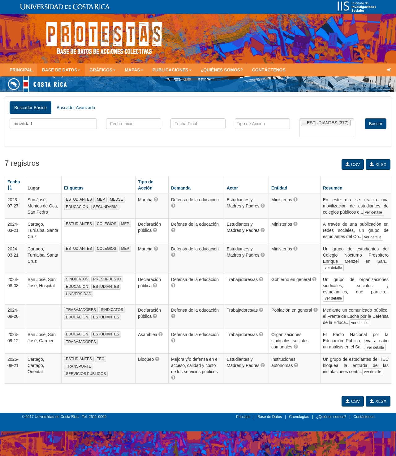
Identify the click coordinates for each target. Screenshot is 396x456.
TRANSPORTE (78, 366)
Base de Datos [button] (61, 69)
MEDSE (116, 199)
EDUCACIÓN (77, 207)
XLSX (378, 164)
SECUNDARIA (105, 207)
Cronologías (299, 417)
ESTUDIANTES (79, 199)
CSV (353, 164)
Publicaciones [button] (172, 69)
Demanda (181, 187)
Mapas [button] (134, 69)
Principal (21, 69)
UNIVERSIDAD (78, 294)
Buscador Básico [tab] (30, 107)
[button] (156, 199)
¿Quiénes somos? (222, 69)
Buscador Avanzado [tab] (76, 107)
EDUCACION (77, 334)
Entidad (279, 187)
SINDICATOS (77, 279)
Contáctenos (269, 69)
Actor (232, 187)
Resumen (332, 187)
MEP (101, 199)
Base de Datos (269, 417)
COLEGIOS (106, 224)
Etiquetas (74, 187)
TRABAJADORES (81, 310)
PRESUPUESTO (107, 279)
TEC (100, 359)
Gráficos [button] (102, 69)
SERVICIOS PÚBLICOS (86, 374)
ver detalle (373, 212)
